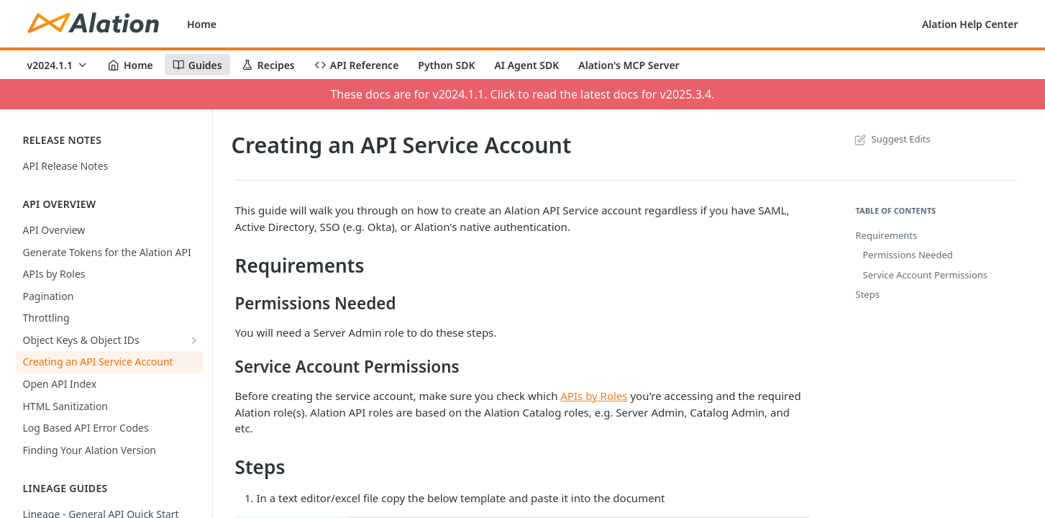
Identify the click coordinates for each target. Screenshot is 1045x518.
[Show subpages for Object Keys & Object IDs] (194, 340)
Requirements (887, 235)
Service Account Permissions (925, 274)
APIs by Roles (593, 395)
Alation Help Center (970, 24)
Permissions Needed (908, 254)
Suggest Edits (891, 138)
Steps (868, 294)
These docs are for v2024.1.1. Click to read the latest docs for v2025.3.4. (522, 94)
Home (201, 24)
